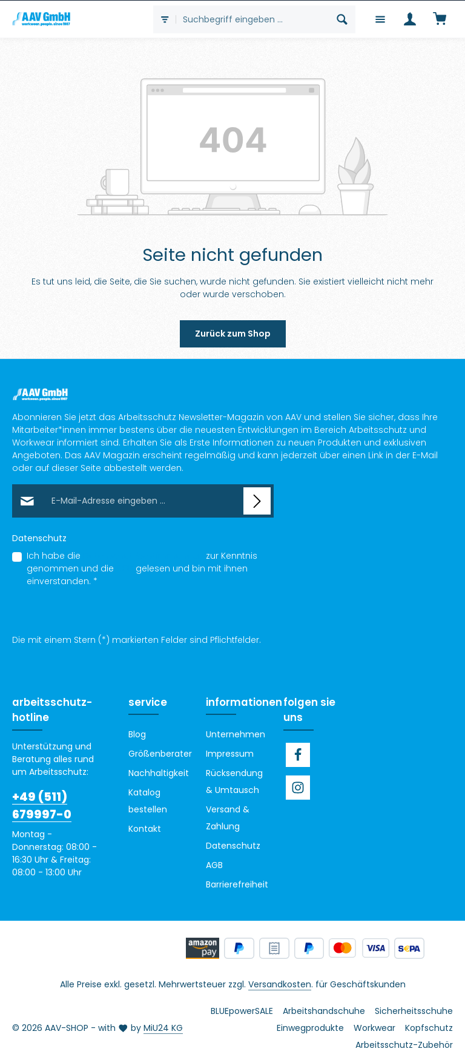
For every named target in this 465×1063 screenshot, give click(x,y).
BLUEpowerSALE (242, 1011)
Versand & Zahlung (227, 817)
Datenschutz (233, 846)
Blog (137, 734)
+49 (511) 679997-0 (41, 806)
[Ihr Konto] (409, 19)
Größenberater (160, 754)
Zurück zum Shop (233, 333)
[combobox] (253, 19)
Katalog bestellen (147, 800)
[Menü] (380, 19)
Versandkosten (279, 984)
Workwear (374, 1028)
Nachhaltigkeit (158, 773)
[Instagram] (298, 787)
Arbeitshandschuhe (324, 1011)
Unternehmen (235, 734)
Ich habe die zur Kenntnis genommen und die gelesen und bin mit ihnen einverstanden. (142, 568)
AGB (124, 568)
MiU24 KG (163, 1028)
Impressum (230, 754)
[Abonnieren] (257, 501)
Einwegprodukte (310, 1028)
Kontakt (144, 829)
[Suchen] (342, 19)
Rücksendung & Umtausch (234, 781)
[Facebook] (298, 755)
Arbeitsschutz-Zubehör (404, 1045)
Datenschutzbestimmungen (143, 556)
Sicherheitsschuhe (414, 1011)
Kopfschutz (429, 1028)
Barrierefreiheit (237, 884)
